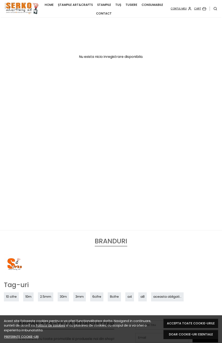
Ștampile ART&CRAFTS (75, 5)
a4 (129, 296)
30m (63, 296)
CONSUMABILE (152, 5)
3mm (79, 296)
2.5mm (45, 296)
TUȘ (118, 5)
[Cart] (200, 9)
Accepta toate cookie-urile (191, 323)
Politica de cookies (50, 325)
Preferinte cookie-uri (21, 337)
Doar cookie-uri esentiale (191, 334)
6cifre (96, 296)
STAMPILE (104, 5)
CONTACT (104, 13)
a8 (142, 296)
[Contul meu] (181, 9)
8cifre (114, 296)
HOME (49, 5)
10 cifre (11, 296)
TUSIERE (131, 5)
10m (28, 296)
